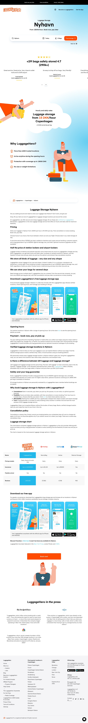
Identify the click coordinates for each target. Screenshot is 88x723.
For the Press (7, 693)
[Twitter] (76, 699)
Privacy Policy (7, 702)
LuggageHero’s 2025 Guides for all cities (11, 698)
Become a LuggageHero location (10, 676)
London (54, 670)
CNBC (57, 544)
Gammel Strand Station (34, 694)
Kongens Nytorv (32, 701)
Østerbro (30, 703)
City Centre (31, 705)
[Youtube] (81, 699)
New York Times (39, 544)
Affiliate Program (8, 682)
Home (5, 663)
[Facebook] (73, 699)
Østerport (30, 691)
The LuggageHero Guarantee (11, 691)
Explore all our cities (56, 682)
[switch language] (55, 10)
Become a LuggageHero (66, 9)
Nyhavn (30, 708)
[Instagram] (78, 699)
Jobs (6, 670)
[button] (84, 719)
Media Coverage (9, 695)
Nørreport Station (33, 710)
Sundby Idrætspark (33, 677)
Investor (7, 668)
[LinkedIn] (83, 699)
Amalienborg (31, 675)
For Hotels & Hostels (9, 679)
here (59, 330)
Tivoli (29, 698)
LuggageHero (18, 200)
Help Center (6, 686)
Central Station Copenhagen (36, 689)
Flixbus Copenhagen (33, 665)
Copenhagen (28, 200)
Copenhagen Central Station (36, 670)
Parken (30, 682)
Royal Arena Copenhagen (35, 679)
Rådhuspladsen (32, 686)
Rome (53, 677)
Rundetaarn (31, 672)
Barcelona (54, 665)
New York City (56, 672)
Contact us (69, 699)
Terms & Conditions (8, 704)
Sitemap (5, 707)
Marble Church (32, 696)
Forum (29, 667)
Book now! (44, 556)
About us (5, 666)
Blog (4, 673)
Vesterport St (31, 684)
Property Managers (10, 684)
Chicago (54, 667)
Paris (53, 675)
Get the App (79, 9)
